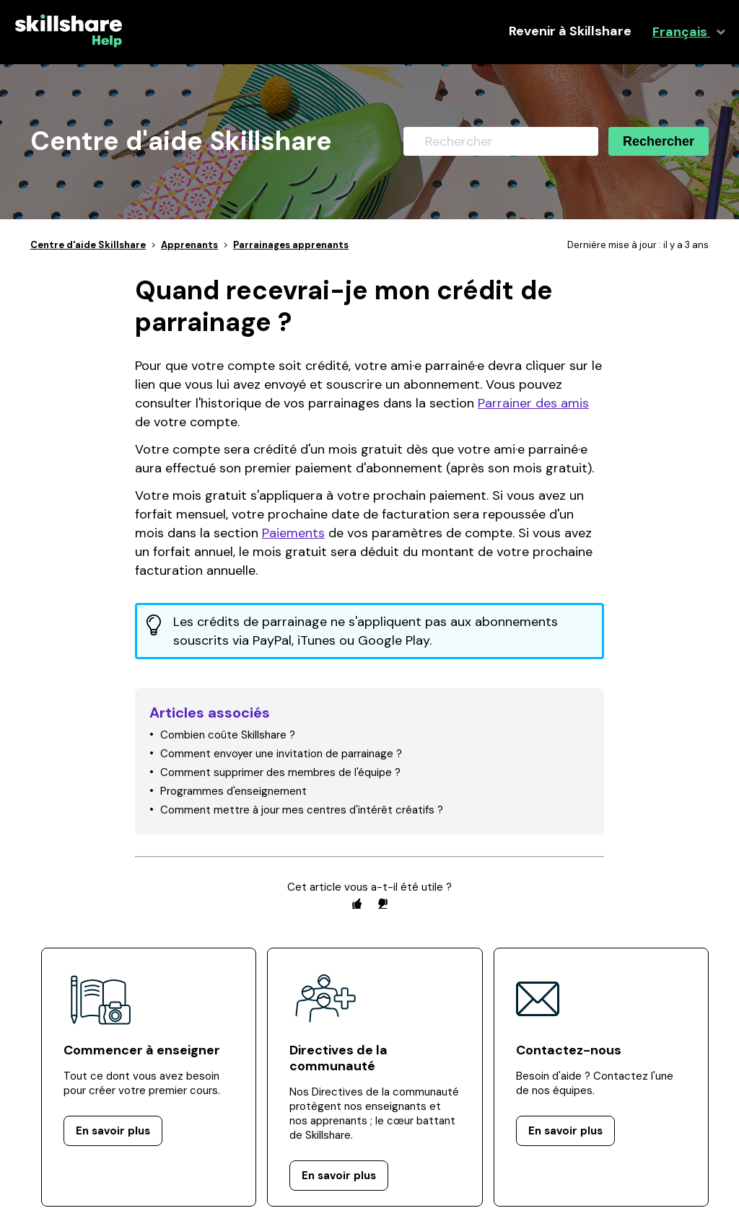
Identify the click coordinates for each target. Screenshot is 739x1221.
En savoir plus (113, 1131)
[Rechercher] (500, 141)
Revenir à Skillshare (570, 31)
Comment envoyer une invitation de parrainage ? (281, 753)
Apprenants (189, 245)
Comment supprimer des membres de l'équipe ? (280, 772)
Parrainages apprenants (291, 245)
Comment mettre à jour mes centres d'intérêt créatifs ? (301, 810)
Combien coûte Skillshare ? (227, 735)
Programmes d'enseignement (233, 791)
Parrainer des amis (533, 403)
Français (681, 32)
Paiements (293, 533)
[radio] (356, 903)
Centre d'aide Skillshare (88, 245)
